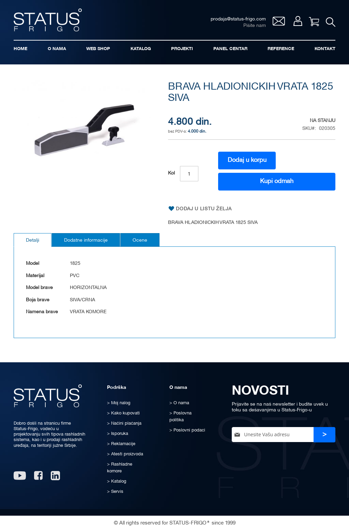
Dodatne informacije (86, 240)
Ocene (140, 240)
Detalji (32, 240)
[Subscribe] (324, 434)
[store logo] (48, 20)
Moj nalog (297, 21)
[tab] (32, 240)
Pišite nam (254, 26)
